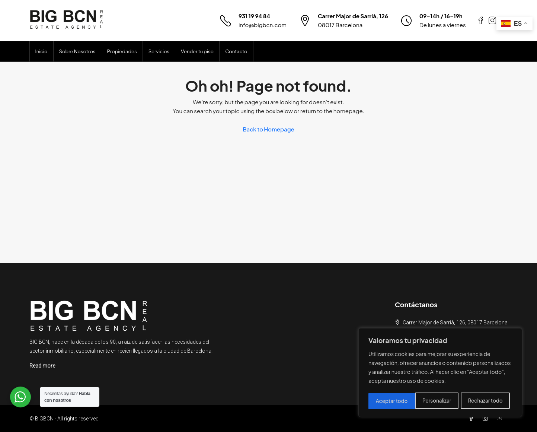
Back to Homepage (268, 129)
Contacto (236, 51)
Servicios (158, 51)
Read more (42, 366)
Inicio (41, 51)
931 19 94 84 (254, 15)
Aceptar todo (489, 401)
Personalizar (390, 401)
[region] (440, 373)
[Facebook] (473, 419)
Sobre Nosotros (77, 51)
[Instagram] (487, 419)
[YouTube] (501, 419)
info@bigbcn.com (263, 24)
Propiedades (122, 51)
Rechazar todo (439, 401)
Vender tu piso (197, 51)
